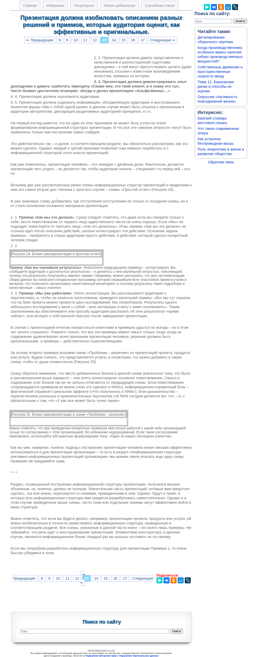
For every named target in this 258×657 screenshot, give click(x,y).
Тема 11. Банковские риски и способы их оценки (216, 86)
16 (133, 40)
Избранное (55, 6)
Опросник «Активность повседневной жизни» (217, 99)
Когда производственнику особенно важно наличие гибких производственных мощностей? (220, 54)
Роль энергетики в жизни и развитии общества (221, 151)
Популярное (84, 6)
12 (95, 40)
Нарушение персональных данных (139, 655)
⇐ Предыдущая (39, 40)
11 (85, 40)
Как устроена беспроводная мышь (216, 141)
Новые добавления (119, 6)
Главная (30, 6)
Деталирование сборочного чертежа (215, 39)
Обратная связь (221, 162)
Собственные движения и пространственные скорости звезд (220, 71)
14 (114, 40)
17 (143, 40)
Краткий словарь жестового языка (212, 120)
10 (76, 40)
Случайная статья (160, 6)
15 (123, 40)
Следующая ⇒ (162, 40)
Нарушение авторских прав (101, 655)
